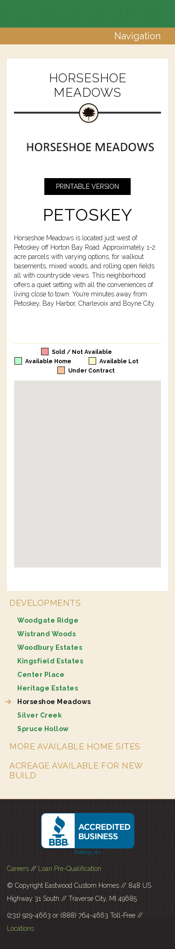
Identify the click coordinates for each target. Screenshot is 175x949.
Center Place (40, 674)
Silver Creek (39, 715)
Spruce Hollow (43, 729)
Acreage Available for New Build (76, 770)
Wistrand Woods (46, 634)
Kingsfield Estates (50, 661)
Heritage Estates (47, 688)
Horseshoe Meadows (54, 701)
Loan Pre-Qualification (69, 868)
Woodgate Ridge (47, 620)
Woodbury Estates (49, 647)
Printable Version (87, 186)
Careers (18, 868)
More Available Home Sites (74, 746)
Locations (20, 928)
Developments (45, 603)
